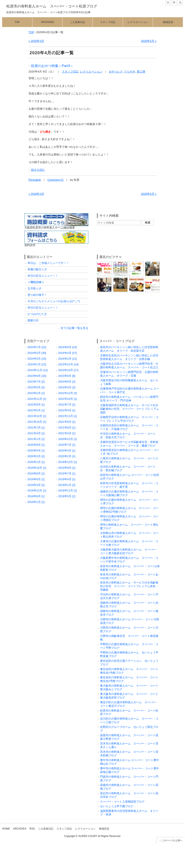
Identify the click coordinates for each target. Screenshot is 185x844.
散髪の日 (33, 320)
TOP (31, 32)
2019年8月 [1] (36, 473)
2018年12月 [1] (37, 490)
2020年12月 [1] (67, 439)
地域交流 (168, 22)
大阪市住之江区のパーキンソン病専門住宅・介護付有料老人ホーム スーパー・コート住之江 (129, 365)
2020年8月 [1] (36, 444)
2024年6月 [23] (67, 347)
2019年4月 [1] (66, 479)
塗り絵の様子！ (37, 294)
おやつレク (116, 71)
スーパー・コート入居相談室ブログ (122, 801)
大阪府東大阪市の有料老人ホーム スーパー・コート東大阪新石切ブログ (129, 551)
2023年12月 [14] (68, 364)
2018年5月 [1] (66, 496)
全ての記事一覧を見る (74, 328)
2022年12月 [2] (67, 393)
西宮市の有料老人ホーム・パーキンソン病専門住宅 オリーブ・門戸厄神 (129, 398)
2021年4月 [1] (36, 433)
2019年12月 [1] (67, 462)
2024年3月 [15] (37, 358)
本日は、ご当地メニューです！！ (48, 263)
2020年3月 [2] (36, 456)
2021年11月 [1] (67, 416)
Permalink (35, 179)
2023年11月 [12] (38, 370)
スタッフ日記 (107, 22)
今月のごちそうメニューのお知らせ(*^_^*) (54, 301)
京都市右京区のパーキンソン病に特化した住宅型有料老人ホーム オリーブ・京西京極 (129, 357)
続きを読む (38, 169)
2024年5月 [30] (37, 352)
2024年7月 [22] (37, 347)
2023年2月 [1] (36, 393)
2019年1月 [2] (66, 485)
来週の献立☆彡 (37, 269)
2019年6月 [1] (36, 479)
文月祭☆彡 (34, 288)
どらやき (129, 71)
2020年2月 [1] (66, 456)
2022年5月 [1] (36, 410)
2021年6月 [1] (66, 427)
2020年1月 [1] (36, 462)
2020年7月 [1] (66, 444)
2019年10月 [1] (37, 467)
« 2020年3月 (36, 41)
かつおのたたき (37, 314)
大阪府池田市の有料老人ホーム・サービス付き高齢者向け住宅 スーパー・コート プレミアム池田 (129, 409)
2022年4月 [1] (66, 410)
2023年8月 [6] (66, 375)
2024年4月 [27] (67, 352)
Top (17, 22)
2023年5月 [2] (36, 387)
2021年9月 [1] (66, 421)
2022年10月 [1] (67, 398)
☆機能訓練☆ (36, 282)
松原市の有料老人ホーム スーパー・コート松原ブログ (51, 6)
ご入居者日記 (77, 22)
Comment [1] (56, 179)
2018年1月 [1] (36, 502)
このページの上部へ (171, 840)
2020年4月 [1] (66, 450)
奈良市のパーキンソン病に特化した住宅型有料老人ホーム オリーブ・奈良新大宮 (129, 349)
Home (6, 828)
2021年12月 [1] (37, 416)
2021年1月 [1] (36, 439)
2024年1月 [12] (37, 364)
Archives (47, 22)
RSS (32, 828)
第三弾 (141, 71)
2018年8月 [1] (36, 496)
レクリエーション (138, 22)
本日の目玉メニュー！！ (43, 275)
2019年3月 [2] (36, 485)
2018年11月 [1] (67, 490)
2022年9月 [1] (36, 404)
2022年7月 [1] (66, 404)
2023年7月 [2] (36, 381)
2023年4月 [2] (66, 387)
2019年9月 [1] (66, 467)
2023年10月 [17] (68, 370)
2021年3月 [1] (66, 433)
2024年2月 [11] (67, 358)
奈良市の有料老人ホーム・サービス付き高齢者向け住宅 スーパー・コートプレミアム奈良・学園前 (129, 586)
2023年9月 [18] (37, 375)
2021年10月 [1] (37, 421)
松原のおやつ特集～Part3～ (52, 66)
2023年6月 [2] (66, 381)
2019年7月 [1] (66, 473)
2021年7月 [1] (36, 427)
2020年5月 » (148, 41)
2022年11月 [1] (37, 398)
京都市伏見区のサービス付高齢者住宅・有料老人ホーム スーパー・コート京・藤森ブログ (129, 443)
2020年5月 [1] (36, 450)
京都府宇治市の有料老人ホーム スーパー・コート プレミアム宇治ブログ (129, 419)
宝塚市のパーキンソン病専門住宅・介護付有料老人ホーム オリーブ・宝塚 (129, 373)
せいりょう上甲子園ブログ (116, 806)
